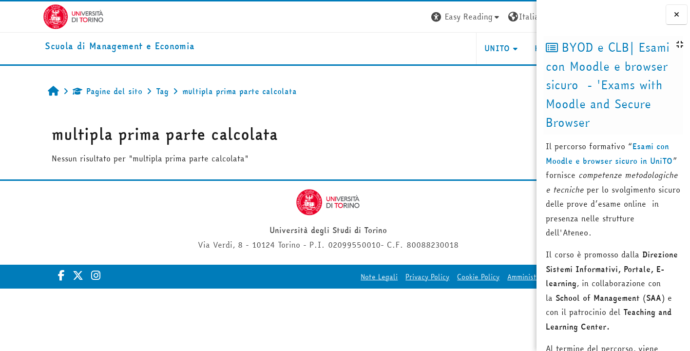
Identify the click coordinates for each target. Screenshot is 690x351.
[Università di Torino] (30, 15)
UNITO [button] (421, 48)
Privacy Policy (351, 277)
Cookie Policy (402, 277)
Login (519, 16)
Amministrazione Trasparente (478, 277)
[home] (77, 46)
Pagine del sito (69, 91)
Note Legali (302, 277)
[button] (389, 16)
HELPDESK (477, 48)
